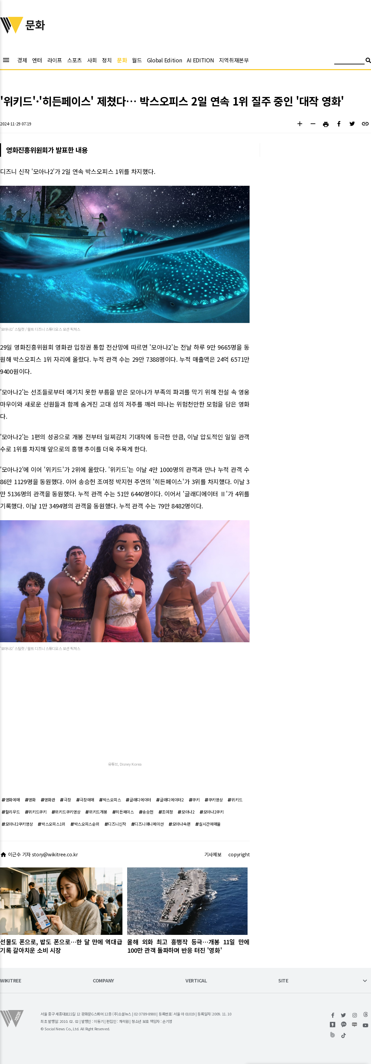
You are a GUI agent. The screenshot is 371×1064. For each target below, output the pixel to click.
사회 (92, 60)
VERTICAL (196, 981)
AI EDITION (200, 60)
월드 (137, 60)
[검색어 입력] (349, 61)
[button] (300, 124)
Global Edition (164, 60)
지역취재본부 (234, 60)
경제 (22, 60)
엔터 (37, 60)
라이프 (54, 60)
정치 (107, 60)
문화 (122, 60)
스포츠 (74, 60)
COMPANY (103, 981)
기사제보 (213, 854)
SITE (283, 981)
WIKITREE (10, 981)
